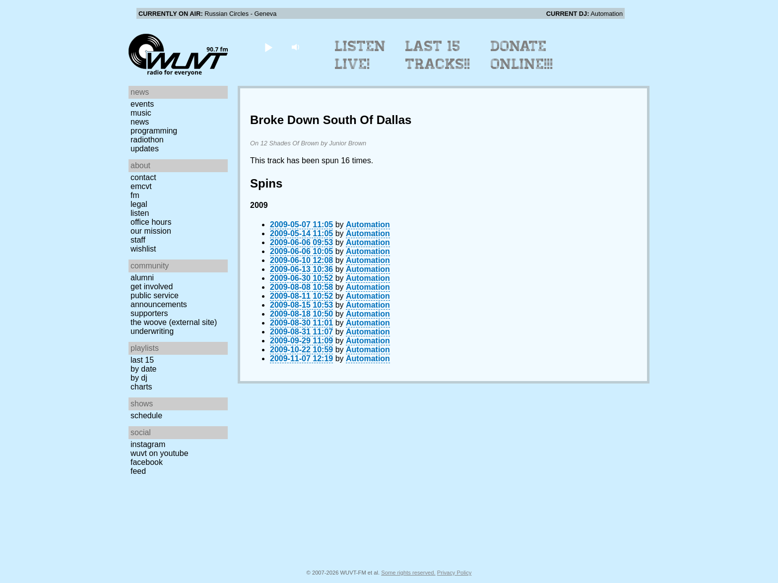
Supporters (149, 313)
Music (140, 113)
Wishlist (143, 249)
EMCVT (141, 186)
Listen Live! (360, 55)
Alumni (142, 277)
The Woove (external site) (173, 322)
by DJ (138, 378)
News (139, 122)
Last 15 (142, 360)
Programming (153, 131)
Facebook (146, 462)
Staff (137, 240)
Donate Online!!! (522, 55)
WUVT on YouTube (159, 453)
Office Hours (150, 222)
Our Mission (150, 231)
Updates (144, 148)
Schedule (146, 415)
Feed (138, 471)
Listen (139, 213)
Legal (138, 204)
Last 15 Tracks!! (437, 55)
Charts (141, 387)
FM (134, 195)
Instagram (147, 444)
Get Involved (151, 286)
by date (143, 369)
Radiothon (147, 139)
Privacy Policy (454, 573)
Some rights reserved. (408, 573)
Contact (143, 177)
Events (142, 104)
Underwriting (152, 331)
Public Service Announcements (158, 300)
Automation (368, 224)
